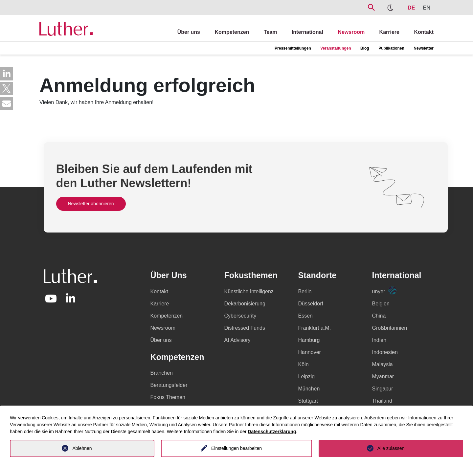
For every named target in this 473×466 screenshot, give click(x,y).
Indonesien (385, 352)
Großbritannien (389, 328)
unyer (384, 291)
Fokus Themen (167, 397)
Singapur (382, 388)
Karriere (389, 32)
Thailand (382, 401)
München (309, 388)
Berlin (305, 291)
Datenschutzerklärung (272, 431)
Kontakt (424, 32)
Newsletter (424, 48)
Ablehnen (82, 448)
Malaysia (382, 364)
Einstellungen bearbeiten (236, 448)
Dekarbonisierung (244, 303)
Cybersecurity (240, 316)
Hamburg (309, 340)
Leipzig (306, 376)
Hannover (309, 352)
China (379, 316)
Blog (364, 48)
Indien (379, 340)
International (307, 32)
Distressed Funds (244, 328)
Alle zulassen (391, 448)
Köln (303, 364)
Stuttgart (308, 401)
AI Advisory (237, 340)
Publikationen (391, 48)
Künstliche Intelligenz (249, 291)
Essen (305, 316)
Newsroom (351, 32)
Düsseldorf (310, 303)
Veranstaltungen (335, 48)
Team (270, 32)
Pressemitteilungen (293, 48)
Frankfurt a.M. (314, 328)
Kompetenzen (231, 32)
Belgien (381, 303)
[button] (6, 73)
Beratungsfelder (169, 385)
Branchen (161, 373)
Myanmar (383, 376)
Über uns (188, 32)
